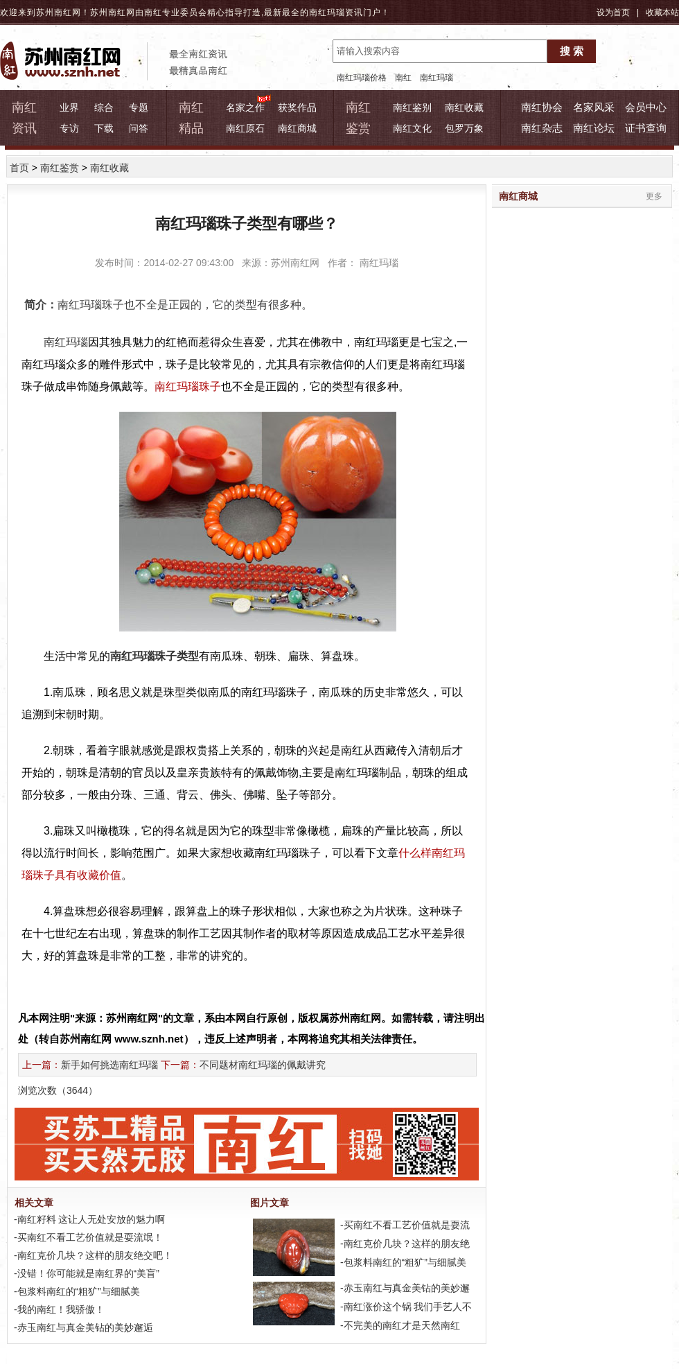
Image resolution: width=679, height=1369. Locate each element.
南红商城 (297, 128)
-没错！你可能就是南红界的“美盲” (85, 1273)
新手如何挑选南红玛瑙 (109, 1064)
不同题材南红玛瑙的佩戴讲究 (263, 1064)
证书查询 (646, 128)
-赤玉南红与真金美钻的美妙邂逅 (82, 1327)
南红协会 (542, 107)
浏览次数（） (58, 1090)
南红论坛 (594, 128)
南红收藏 (464, 107)
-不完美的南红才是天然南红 (398, 1325)
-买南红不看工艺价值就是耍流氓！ (87, 1237)
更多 (654, 196)
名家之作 (245, 107)
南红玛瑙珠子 (188, 386)
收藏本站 (662, 12)
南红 (403, 77)
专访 (69, 128)
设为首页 (613, 12)
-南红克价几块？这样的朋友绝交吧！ (92, 1255)
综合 (104, 107)
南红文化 (412, 128)
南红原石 (245, 128)
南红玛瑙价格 (362, 77)
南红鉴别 (412, 107)
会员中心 (646, 107)
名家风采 (594, 107)
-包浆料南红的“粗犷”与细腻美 (75, 1291)
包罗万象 (464, 128)
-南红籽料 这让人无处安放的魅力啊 (88, 1219)
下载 (104, 128)
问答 (138, 128)
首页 (19, 167)
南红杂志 (542, 128)
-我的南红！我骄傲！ (58, 1309)
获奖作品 (297, 107)
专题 (138, 107)
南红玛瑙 (327, 12)
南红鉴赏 (59, 167)
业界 (69, 107)
